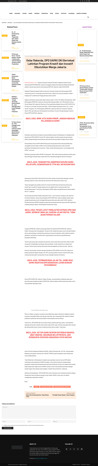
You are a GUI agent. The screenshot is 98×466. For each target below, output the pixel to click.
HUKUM (4, 35)
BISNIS (4, 122)
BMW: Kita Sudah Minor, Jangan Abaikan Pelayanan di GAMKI (56, 119)
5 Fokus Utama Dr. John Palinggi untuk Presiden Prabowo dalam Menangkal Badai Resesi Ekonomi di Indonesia (16, 125)
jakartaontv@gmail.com (41, 458)
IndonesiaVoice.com (31, 82)
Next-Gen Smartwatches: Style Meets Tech (37, 395)
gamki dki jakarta (46, 386)
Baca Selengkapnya (15, 47)
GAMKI (36, 386)
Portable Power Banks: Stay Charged (63, 395)
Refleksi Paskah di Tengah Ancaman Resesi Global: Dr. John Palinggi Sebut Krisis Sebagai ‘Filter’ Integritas (16, 102)
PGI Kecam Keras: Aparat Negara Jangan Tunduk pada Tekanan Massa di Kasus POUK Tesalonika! (16, 58)
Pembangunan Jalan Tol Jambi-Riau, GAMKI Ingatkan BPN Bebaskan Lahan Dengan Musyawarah (51, 262)
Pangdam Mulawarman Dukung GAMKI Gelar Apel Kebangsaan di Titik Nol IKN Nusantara (50, 163)
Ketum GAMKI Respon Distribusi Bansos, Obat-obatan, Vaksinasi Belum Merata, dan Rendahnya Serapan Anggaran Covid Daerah (52, 334)
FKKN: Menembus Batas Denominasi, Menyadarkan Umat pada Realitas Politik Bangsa (16, 78)
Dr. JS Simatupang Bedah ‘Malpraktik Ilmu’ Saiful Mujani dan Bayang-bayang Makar (16, 37)
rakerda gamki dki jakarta (62, 386)
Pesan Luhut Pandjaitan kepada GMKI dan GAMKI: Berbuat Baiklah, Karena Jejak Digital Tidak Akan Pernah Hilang (50, 212)
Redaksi (81, 57)
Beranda (4, 22)
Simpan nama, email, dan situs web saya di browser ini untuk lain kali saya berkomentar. (24, 425)
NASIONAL (10, 22)
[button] (88, 17)
